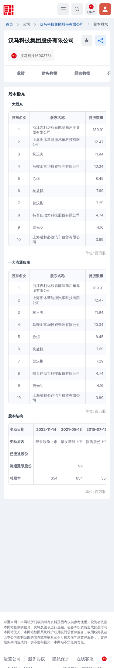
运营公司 (12, 658)
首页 (9, 24)
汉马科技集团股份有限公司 (62, 24)
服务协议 (36, 658)
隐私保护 (60, 658)
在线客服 (85, 658)
